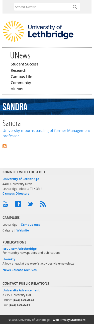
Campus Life (21, 77)
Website (23, 230)
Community (21, 83)
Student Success (24, 64)
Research (18, 70)
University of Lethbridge (21, 179)
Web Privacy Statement (69, 319)
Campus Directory (16, 193)
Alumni (17, 89)
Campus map (31, 224)
